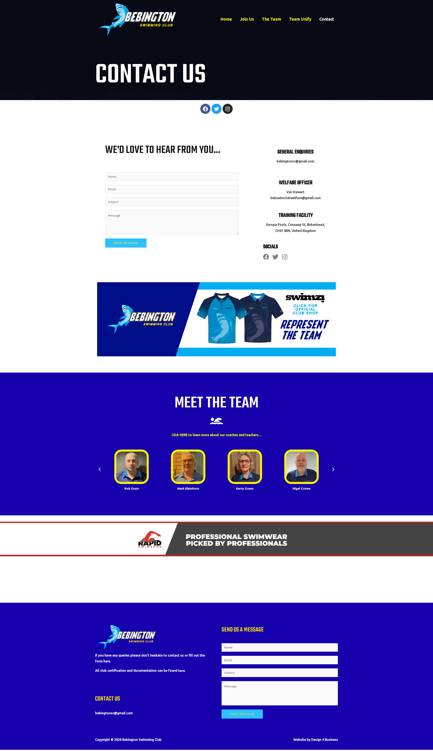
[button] (99, 469)
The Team (271, 19)
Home (226, 19)
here (181, 670)
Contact (326, 19)
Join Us (247, 19)
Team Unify (300, 19)
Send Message (125, 243)
